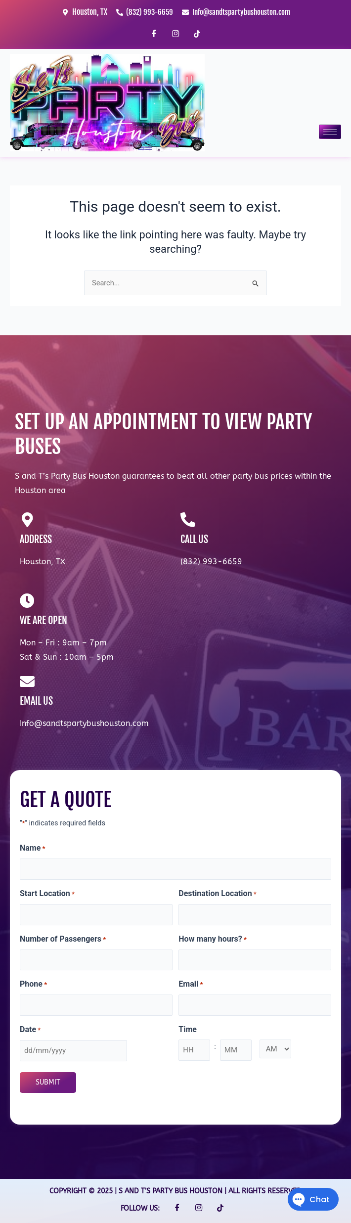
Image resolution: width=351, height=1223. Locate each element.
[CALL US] (187, 519)
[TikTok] (197, 34)
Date (30, 1030)
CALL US (194, 539)
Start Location (47, 894)
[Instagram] (175, 34)
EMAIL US (36, 701)
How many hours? (212, 940)
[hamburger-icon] (330, 132)
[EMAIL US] (27, 681)
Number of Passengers (63, 940)
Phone (33, 985)
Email (190, 985)
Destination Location (217, 894)
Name (32, 849)
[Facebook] (153, 34)
